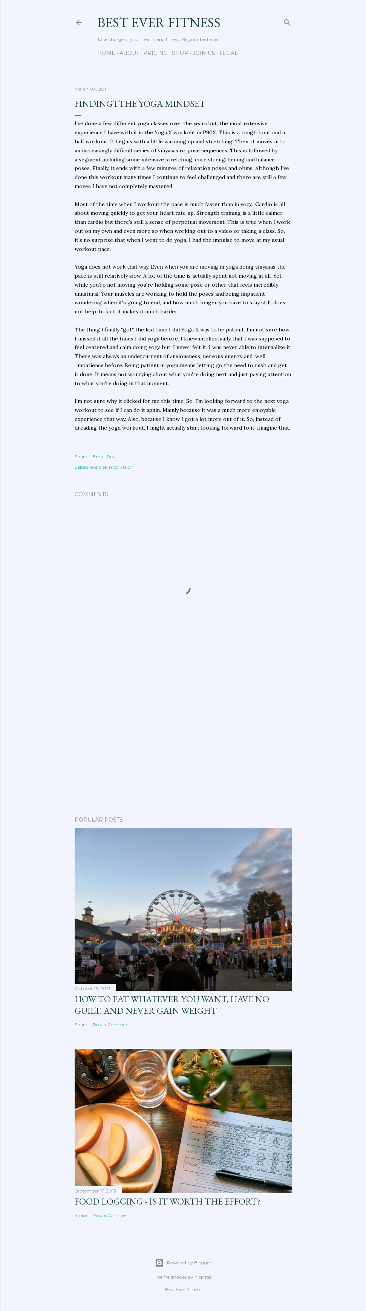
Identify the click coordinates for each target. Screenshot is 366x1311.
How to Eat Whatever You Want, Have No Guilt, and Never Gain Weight (172, 1004)
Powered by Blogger (183, 1262)
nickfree (202, 1277)
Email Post (104, 456)
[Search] (287, 21)
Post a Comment (111, 1024)
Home (106, 53)
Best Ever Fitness (159, 22)
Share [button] (81, 456)
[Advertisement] (183, 745)
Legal (228, 53)
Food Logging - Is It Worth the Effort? (167, 1201)
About (129, 53)
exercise (98, 467)
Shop (180, 53)
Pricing (155, 53)
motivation (121, 467)
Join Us (204, 53)
